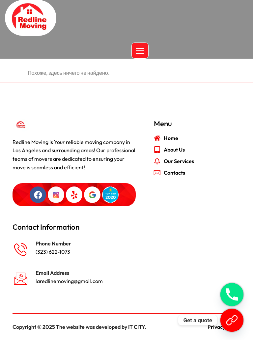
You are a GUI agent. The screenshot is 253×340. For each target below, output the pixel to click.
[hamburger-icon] (140, 50)
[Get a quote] (231, 320)
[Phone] (231, 294)
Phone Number (53, 243)
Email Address (52, 272)
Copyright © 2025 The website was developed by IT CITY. (79, 327)
